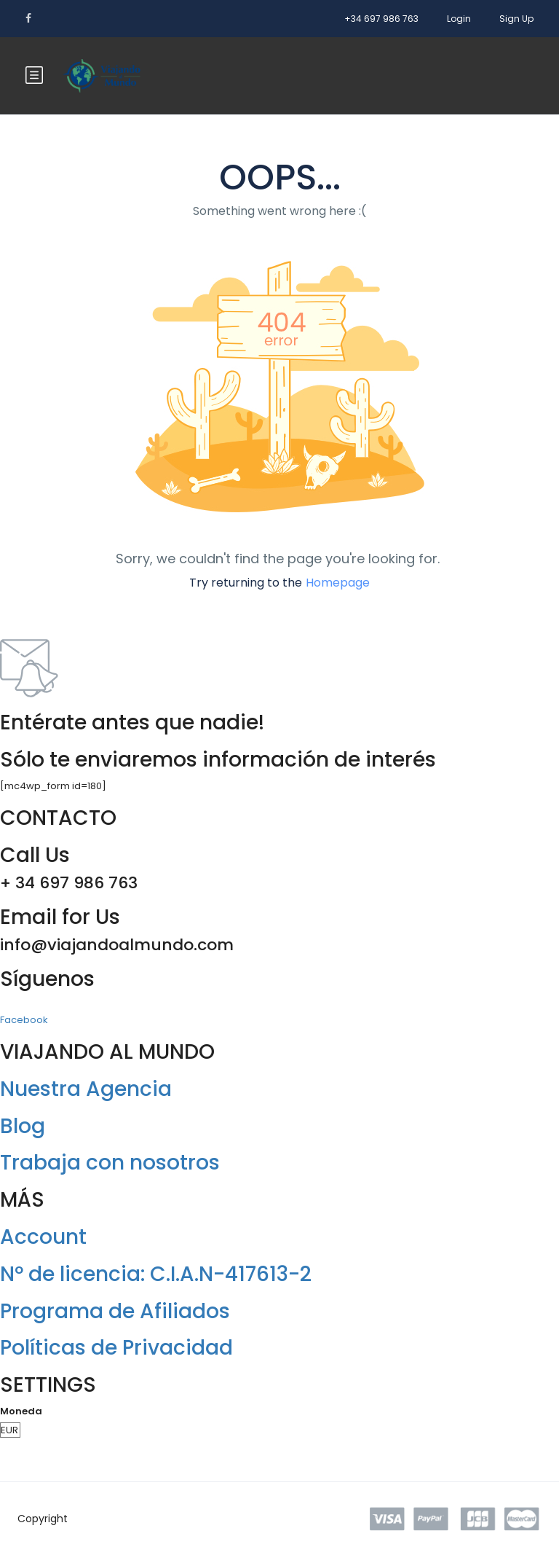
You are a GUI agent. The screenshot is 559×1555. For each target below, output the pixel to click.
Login (459, 18)
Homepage (338, 582)
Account (43, 1237)
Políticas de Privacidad (116, 1347)
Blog (22, 1126)
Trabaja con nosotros (110, 1162)
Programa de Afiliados (115, 1311)
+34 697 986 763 (381, 18)
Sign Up (516, 18)
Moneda (21, 1411)
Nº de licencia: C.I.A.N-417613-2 (156, 1274)
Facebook (24, 1020)
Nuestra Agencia (86, 1089)
